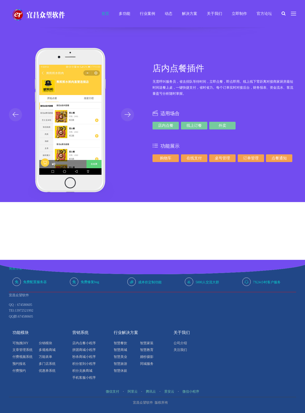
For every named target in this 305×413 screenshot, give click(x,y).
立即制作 (239, 13)
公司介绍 (180, 343)
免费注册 (15, 268)
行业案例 (147, 13)
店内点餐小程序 (84, 343)
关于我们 (214, 13)
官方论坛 (264, 13)
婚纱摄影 (146, 357)
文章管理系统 (22, 350)
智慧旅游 (120, 364)
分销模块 (45, 343)
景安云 (169, 391)
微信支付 (112, 391)
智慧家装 (146, 343)
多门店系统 (47, 364)
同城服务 (146, 364)
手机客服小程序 (84, 377)
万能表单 (45, 357)
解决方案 (189, 13)
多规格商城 (47, 350)
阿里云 (133, 391)
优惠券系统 (47, 370)
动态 (168, 13)
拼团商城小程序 (84, 350)
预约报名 (19, 364)
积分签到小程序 (84, 364)
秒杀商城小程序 (84, 357)
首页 (105, 13)
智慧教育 (146, 350)
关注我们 (180, 350)
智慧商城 (120, 350)
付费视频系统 (22, 357)
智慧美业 (120, 357)
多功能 (124, 13)
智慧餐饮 (120, 343)
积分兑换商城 (82, 370)
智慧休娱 (120, 370)
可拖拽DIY (20, 343)
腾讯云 (151, 391)
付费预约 (19, 370)
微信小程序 (190, 391)
